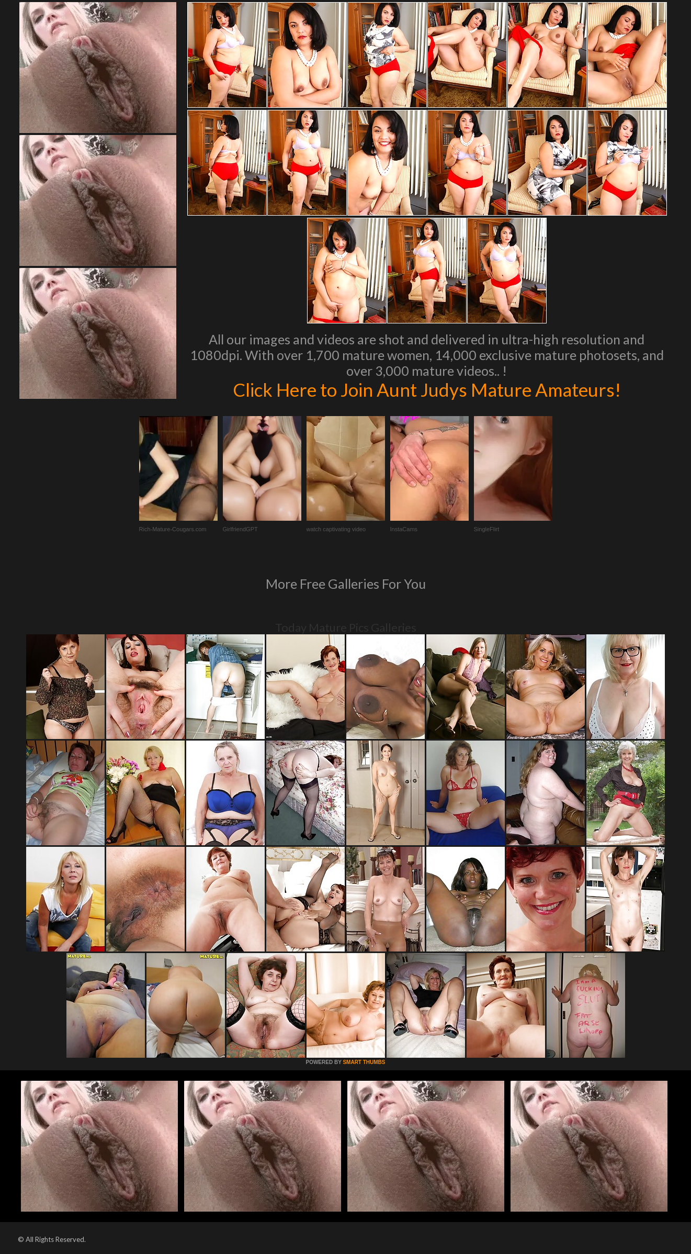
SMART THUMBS (364, 1062)
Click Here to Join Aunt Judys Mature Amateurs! (427, 389)
